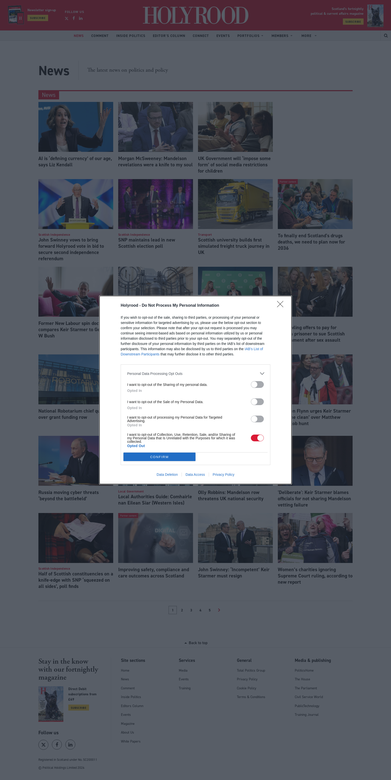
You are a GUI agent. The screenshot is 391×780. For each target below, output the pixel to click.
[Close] (282, 305)
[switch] (257, 384)
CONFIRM (159, 457)
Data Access (195, 475)
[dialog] (195, 390)
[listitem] (195, 373)
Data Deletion (167, 475)
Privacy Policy (223, 475)
